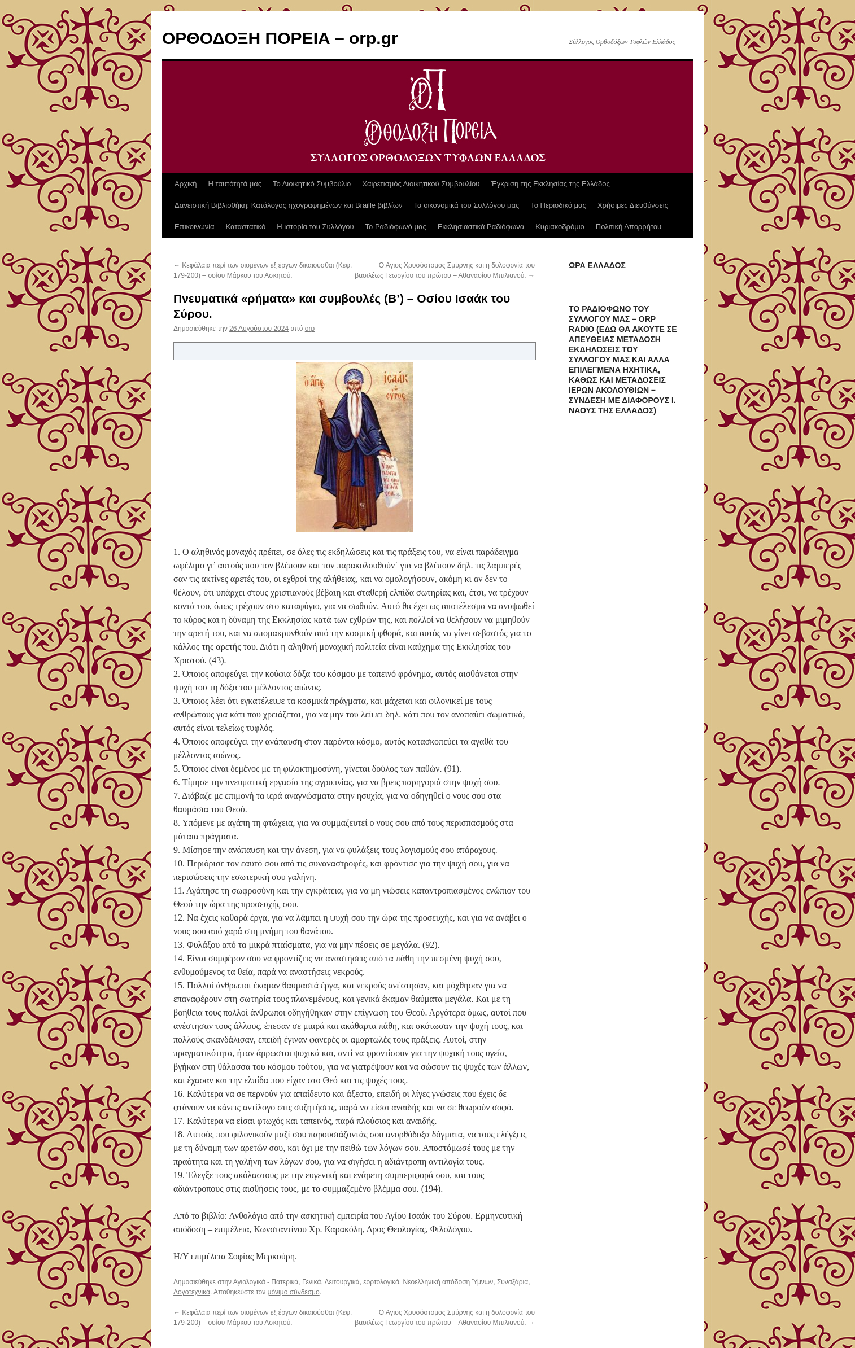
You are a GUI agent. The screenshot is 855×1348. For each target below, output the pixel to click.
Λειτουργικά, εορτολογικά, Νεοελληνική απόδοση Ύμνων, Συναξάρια (426, 1282)
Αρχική (186, 184)
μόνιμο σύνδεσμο (294, 1292)
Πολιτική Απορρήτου (628, 226)
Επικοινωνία (195, 226)
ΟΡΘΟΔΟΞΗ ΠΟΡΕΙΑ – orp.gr (280, 38)
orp (310, 328)
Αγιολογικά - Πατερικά (266, 1282)
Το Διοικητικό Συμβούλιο (312, 184)
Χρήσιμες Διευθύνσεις (632, 205)
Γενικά (311, 1282)
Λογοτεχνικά (191, 1292)
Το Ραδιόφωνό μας (395, 226)
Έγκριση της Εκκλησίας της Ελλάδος (550, 184)
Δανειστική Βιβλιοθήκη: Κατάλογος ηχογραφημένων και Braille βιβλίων (289, 205)
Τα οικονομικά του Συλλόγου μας (467, 205)
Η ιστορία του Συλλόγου (315, 226)
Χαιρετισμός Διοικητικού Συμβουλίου (420, 184)
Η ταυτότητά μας (234, 184)
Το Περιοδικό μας (558, 205)
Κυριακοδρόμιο (559, 226)
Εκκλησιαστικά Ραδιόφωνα (481, 226)
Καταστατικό (246, 226)
